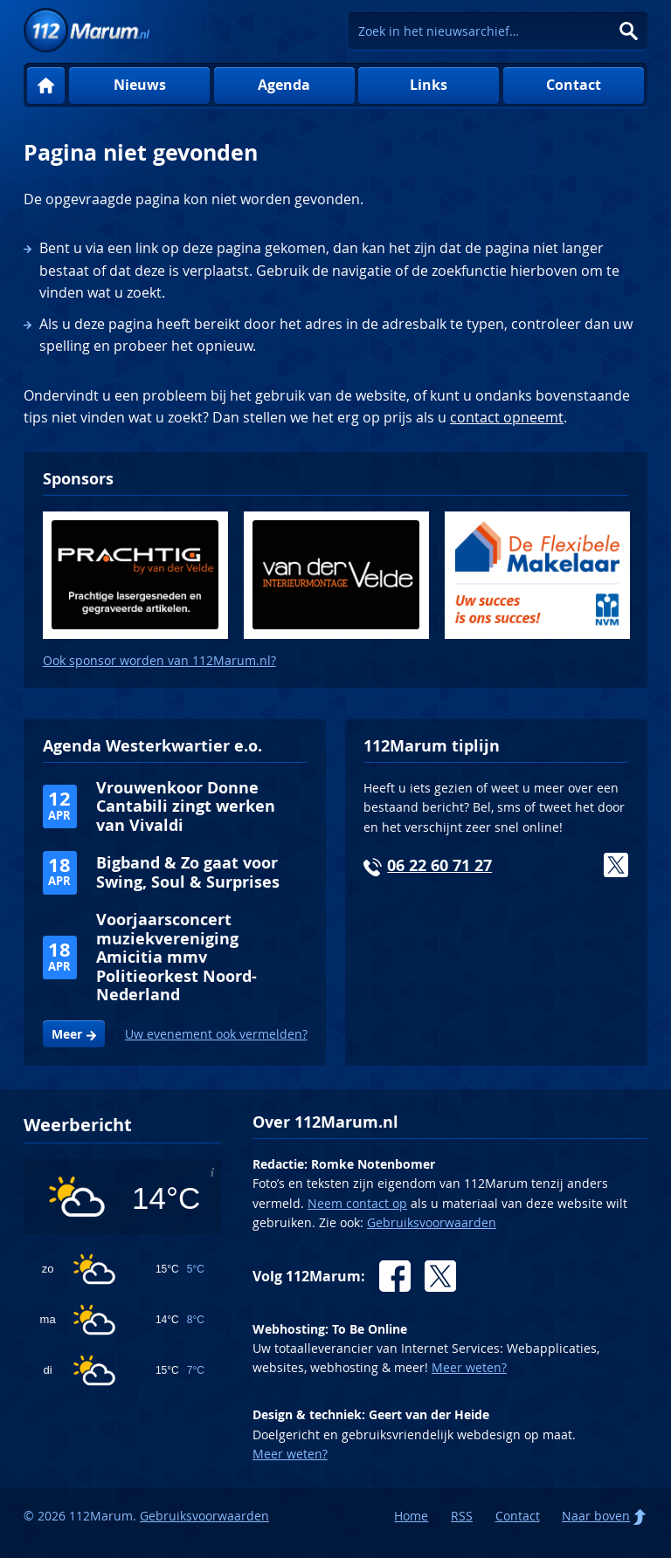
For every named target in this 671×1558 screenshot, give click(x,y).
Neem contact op (357, 1203)
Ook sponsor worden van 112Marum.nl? (159, 660)
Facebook (395, 1276)
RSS (462, 1515)
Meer (67, 1034)
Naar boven (596, 1515)
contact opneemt (507, 417)
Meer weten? (469, 1367)
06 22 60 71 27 (439, 865)
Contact (573, 84)
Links (428, 84)
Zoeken (628, 31)
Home (46, 86)
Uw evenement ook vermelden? (216, 1034)
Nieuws (140, 84)
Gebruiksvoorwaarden (431, 1222)
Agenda (284, 84)
